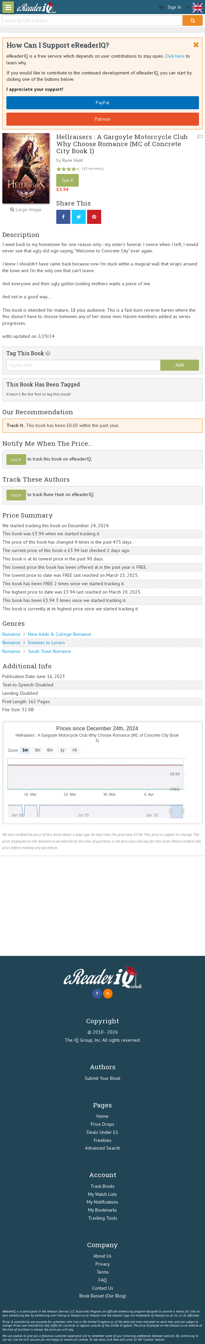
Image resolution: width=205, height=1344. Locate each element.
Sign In (170, 7)
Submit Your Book (102, 1078)
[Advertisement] (102, 906)
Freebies (103, 1140)
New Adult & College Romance (59, 634)
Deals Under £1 (102, 1132)
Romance (11, 634)
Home (102, 1116)
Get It (67, 180)
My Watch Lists (102, 1194)
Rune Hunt (72, 160)
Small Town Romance (49, 651)
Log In (16, 459)
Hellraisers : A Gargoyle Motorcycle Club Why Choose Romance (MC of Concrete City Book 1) (122, 143)
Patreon (103, 119)
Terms (102, 1272)
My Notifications (102, 1202)
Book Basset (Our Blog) (102, 1296)
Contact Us (102, 1288)
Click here (175, 56)
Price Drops (102, 1124)
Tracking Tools (102, 1218)
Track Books (102, 1186)
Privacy (102, 1264)
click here (112, 1339)
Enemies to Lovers (46, 642)
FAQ (102, 1280)
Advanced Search (102, 1148)
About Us (102, 1256)
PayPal (103, 103)
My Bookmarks (102, 1210)
